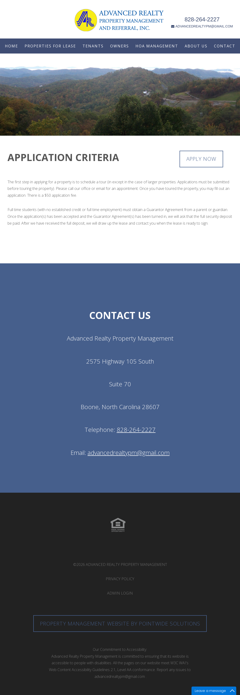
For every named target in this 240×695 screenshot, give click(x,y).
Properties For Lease (50, 46)
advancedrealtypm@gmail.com (129, 453)
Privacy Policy (120, 578)
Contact (224, 46)
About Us (196, 46)
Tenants (93, 46)
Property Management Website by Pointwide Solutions (120, 623)
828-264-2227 (203, 15)
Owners (119, 46)
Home (11, 46)
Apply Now (201, 158)
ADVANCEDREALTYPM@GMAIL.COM (203, 21)
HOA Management (156, 46)
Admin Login (120, 593)
